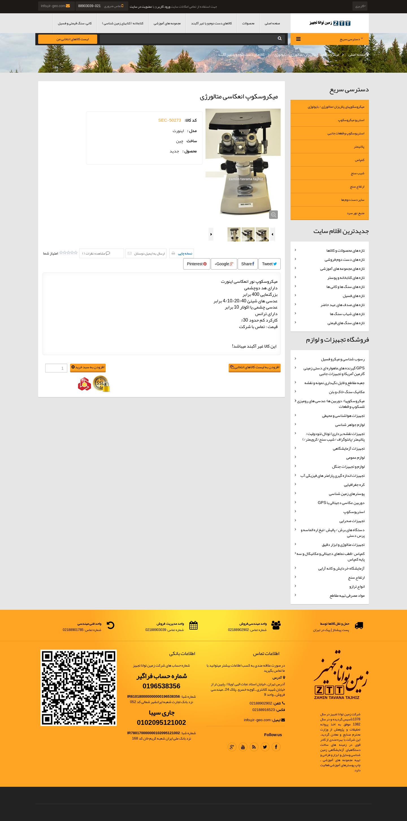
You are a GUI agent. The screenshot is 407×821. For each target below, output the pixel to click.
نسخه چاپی (185, 253)
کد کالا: (191, 120)
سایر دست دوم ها (352, 199)
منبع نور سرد (355, 213)
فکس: (280, 710)
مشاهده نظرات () (94, 253)
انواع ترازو (357, 586)
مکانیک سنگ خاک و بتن (347, 392)
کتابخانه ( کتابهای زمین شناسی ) (122, 23)
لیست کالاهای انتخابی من (73, 39)
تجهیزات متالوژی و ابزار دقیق (343, 544)
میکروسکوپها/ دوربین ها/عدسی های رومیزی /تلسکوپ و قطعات (330, 403)
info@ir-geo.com (56, 6)
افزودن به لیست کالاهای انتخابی (254, 367)
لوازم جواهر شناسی (350, 424)
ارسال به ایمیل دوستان (149, 253)
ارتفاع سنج (357, 186)
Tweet (269, 264)
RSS (254, 746)
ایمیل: (278, 720)
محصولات (248, 23)
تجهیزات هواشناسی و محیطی (343, 415)
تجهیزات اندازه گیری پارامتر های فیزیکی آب (332, 475)
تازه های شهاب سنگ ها (347, 314)
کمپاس (359, 159)
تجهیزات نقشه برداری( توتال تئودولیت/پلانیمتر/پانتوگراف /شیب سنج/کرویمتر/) (333, 436)
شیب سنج (357, 173)
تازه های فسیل (354, 295)
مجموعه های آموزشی (167, 23)
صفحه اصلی (272, 23)
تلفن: (279, 703)
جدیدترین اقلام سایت (341, 231)
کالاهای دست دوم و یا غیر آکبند (211, 23)
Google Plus (232, 746)
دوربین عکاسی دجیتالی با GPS (341, 503)
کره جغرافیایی (354, 484)
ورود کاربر (163, 6)
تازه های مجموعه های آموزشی (342, 268)
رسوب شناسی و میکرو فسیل (343, 359)
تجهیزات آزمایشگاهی (349, 448)
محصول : (189, 151)
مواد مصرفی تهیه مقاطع (347, 595)
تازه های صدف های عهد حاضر (343, 305)
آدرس (278, 677)
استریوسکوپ (354, 512)
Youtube (243, 746)
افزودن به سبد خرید (88, 367)
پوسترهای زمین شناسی (347, 493)
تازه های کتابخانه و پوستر (346, 277)
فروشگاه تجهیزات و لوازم (337, 339)
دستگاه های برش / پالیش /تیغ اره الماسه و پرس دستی (333, 532)
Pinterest (196, 264)
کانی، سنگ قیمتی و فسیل (75, 23)
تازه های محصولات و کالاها (345, 250)
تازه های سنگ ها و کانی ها (345, 286)
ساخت (192, 141)
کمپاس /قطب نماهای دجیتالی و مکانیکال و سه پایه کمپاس (330, 556)
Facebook (276, 746)
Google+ (224, 264)
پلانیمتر (359, 146)
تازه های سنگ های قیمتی (346, 323)
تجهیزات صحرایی (352, 521)
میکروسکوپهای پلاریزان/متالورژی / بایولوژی (306, 54)
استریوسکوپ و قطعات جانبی (346, 133)
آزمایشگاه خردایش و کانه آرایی (341, 568)
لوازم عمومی (355, 457)
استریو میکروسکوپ (351, 120)
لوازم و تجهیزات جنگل (348, 466)
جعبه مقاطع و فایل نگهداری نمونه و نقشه (334, 383)
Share (247, 264)
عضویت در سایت (141, 6)
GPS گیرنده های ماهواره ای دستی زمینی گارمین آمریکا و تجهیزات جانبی (334, 371)
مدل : (192, 131)
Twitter (265, 746)
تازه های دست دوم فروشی (345, 259)
